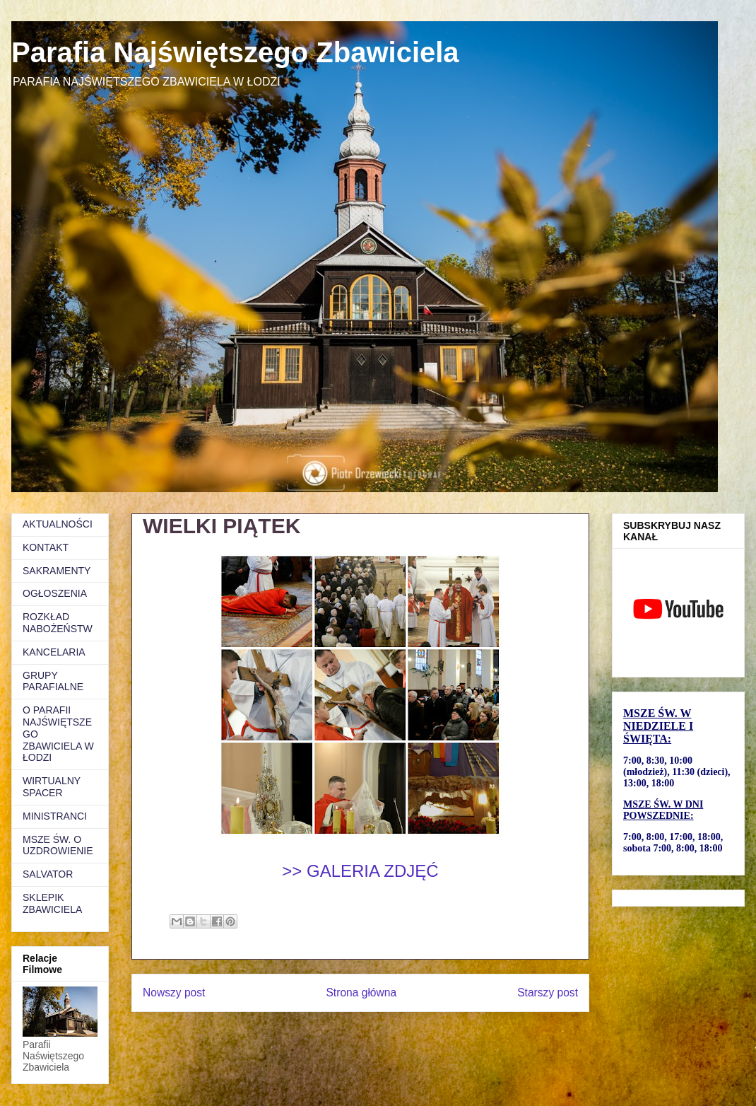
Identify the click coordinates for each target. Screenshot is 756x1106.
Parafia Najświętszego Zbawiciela (235, 52)
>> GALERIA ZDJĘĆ (360, 870)
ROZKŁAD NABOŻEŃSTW (58, 622)
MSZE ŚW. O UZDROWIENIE (58, 845)
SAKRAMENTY (56, 570)
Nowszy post (174, 992)
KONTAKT (46, 547)
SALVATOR (48, 874)
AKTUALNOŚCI (58, 524)
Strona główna (361, 992)
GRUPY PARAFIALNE (53, 681)
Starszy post (547, 992)
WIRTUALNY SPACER (52, 786)
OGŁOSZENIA (55, 593)
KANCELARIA (54, 652)
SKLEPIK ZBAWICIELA (52, 903)
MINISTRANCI (55, 816)
